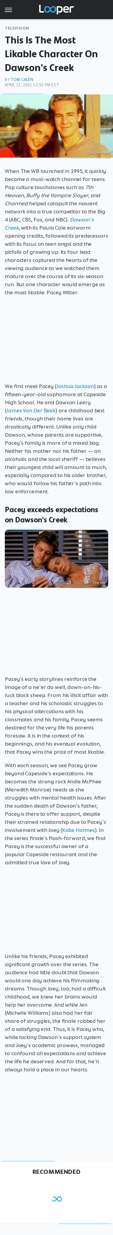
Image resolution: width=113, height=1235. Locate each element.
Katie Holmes (78, 830)
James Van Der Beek (30, 410)
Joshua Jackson (75, 386)
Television (17, 28)
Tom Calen (22, 79)
